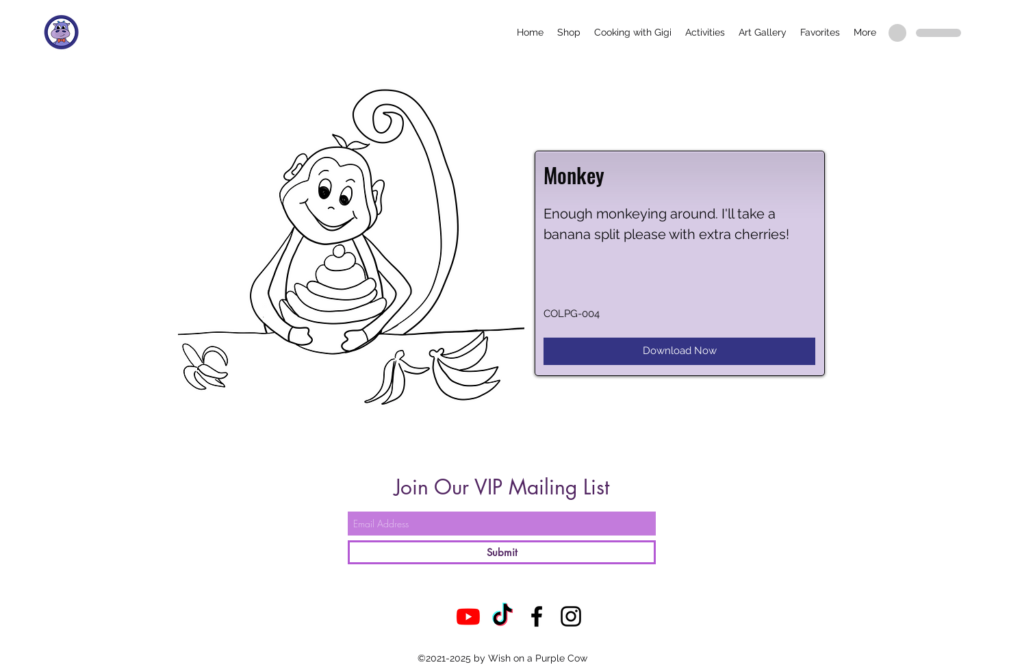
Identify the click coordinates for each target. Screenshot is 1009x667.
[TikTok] (502, 616)
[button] (568, 32)
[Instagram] (571, 616)
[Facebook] (536, 616)
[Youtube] (468, 616)
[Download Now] (679, 351)
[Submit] (502, 552)
